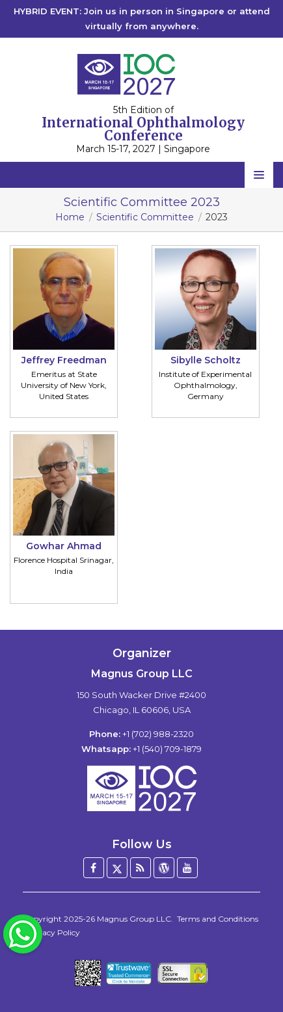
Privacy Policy (53, 932)
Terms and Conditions (217, 919)
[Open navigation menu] (259, 175)
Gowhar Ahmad (63, 546)
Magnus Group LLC (134, 919)
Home (70, 217)
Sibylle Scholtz (205, 360)
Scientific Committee (145, 217)
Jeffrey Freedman (64, 360)
